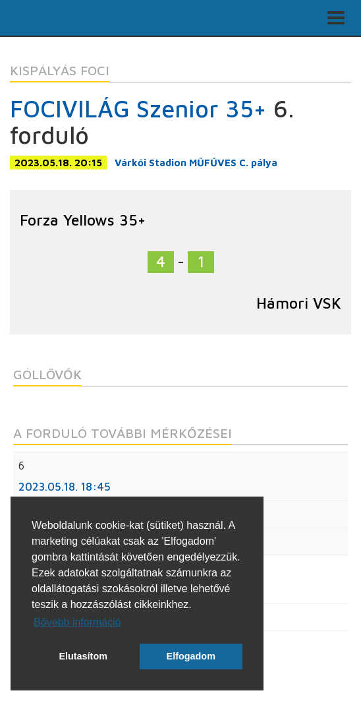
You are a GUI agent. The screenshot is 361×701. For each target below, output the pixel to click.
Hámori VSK (298, 303)
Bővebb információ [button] (77, 622)
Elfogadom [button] (191, 656)
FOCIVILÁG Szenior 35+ (138, 108)
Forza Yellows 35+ (83, 220)
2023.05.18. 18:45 (64, 486)
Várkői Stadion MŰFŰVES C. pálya (196, 162)
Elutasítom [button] (83, 656)
